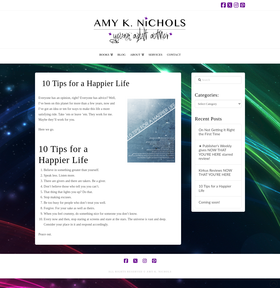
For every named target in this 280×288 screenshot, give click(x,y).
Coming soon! (209, 202)
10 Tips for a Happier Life (215, 188)
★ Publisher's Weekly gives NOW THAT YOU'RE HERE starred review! (216, 152)
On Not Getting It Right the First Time (217, 132)
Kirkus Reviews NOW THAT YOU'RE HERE (215, 172)
